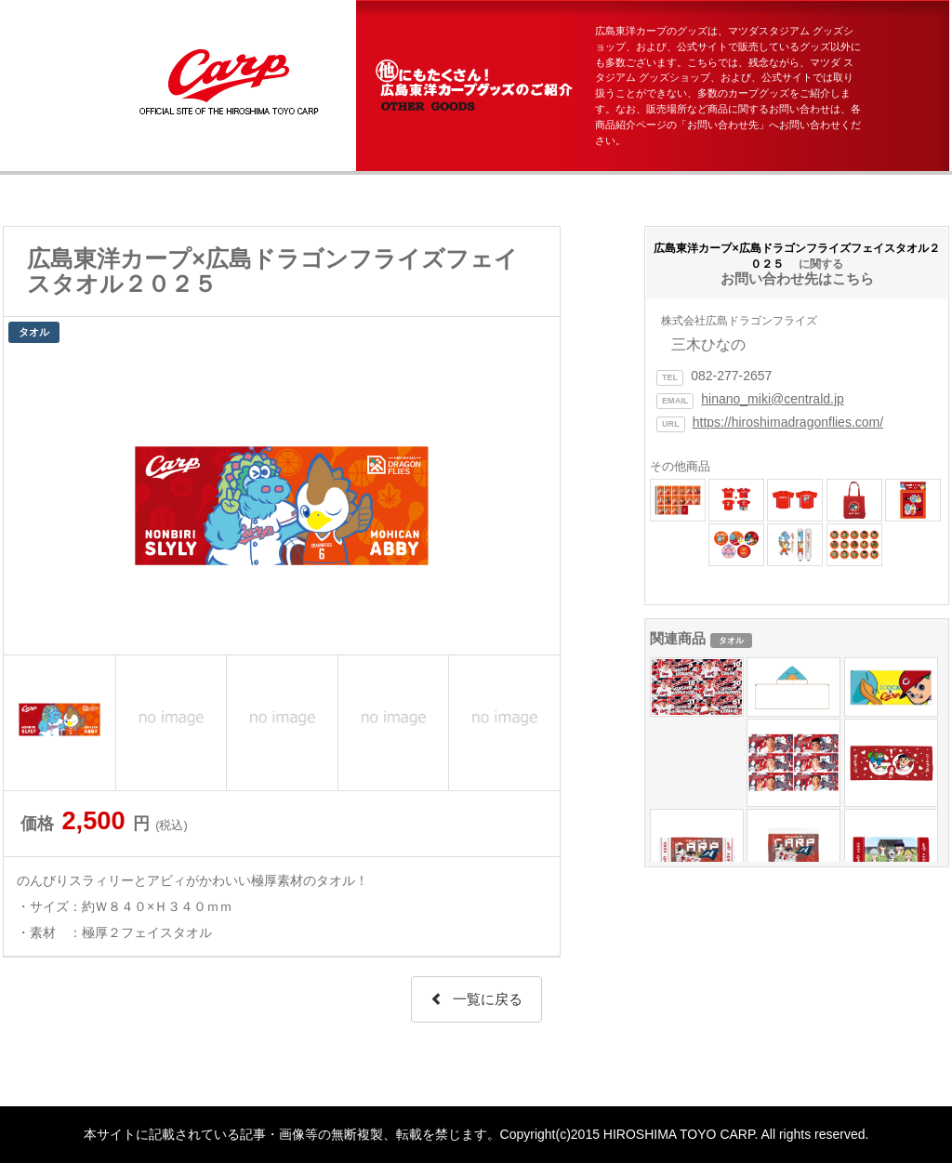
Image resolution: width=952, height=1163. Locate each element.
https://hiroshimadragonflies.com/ (788, 422)
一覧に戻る (476, 999)
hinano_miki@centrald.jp (772, 398)
